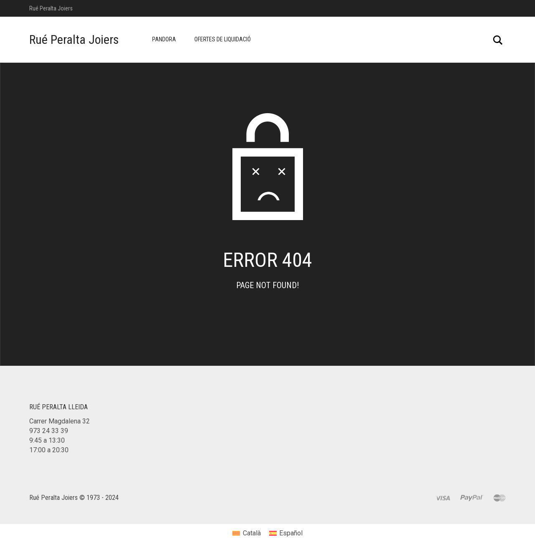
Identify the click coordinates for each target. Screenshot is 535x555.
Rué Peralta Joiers (74, 39)
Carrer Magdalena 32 (59, 421)
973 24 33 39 (48, 431)
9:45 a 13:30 (47, 440)
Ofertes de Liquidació (222, 39)
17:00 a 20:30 (49, 450)
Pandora (164, 39)
